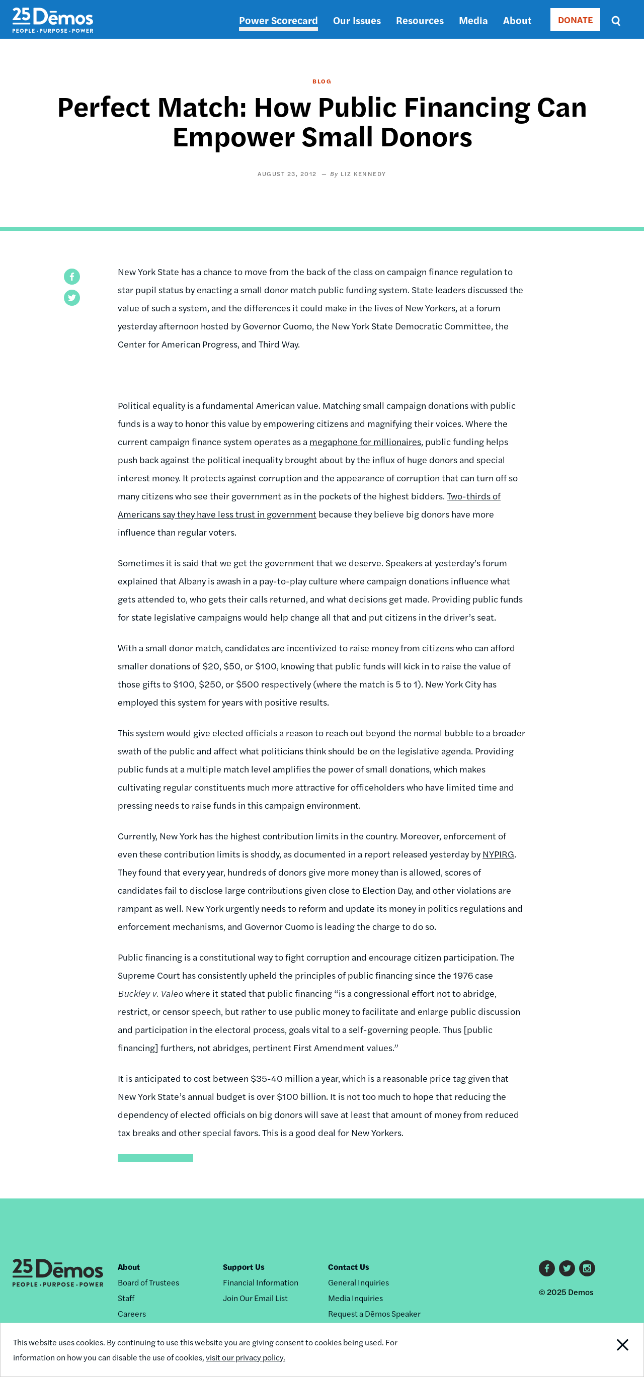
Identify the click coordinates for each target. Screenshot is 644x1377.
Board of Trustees (148, 1282)
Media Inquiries (355, 1298)
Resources (420, 20)
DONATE (575, 19)
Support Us (244, 1266)
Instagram (587, 1268)
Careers (132, 1313)
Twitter (567, 1268)
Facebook (547, 1268)
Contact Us (348, 1266)
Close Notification (611, 1349)
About (517, 20)
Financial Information (260, 1282)
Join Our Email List (255, 1298)
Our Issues (357, 20)
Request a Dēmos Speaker (374, 1313)
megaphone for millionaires (365, 441)
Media (473, 20)
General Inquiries (358, 1282)
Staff (126, 1298)
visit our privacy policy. (245, 1357)
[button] (72, 277)
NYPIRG (498, 853)
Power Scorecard (278, 20)
